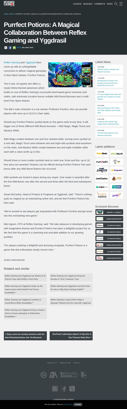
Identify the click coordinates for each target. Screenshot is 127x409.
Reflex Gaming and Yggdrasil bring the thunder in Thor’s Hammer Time (68, 277)
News (110, 4)
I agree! (78, 404)
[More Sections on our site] (121, 4)
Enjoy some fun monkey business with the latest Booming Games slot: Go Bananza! (24, 335)
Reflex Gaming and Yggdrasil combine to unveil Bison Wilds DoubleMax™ (23, 301)
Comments (99, 4)
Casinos (77, 4)
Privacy (76, 363)
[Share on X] (5, 47)
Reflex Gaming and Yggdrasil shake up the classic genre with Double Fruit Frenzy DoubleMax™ (24, 289)
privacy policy (68, 404)
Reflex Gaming (12, 62)
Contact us (52, 363)
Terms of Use (65, 363)
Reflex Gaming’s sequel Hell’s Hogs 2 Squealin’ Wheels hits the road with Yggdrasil (71, 301)
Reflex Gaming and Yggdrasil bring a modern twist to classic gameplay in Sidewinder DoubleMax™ (25, 313)
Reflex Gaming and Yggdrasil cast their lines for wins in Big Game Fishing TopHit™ (70, 287)
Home (6, 14)
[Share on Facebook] (10, 47)
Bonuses (87, 4)
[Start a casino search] (116, 4)
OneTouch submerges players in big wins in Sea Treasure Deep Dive (71, 335)
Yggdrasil (30, 62)
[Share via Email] (14, 47)
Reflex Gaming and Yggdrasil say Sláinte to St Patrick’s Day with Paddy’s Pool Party (25, 277)
